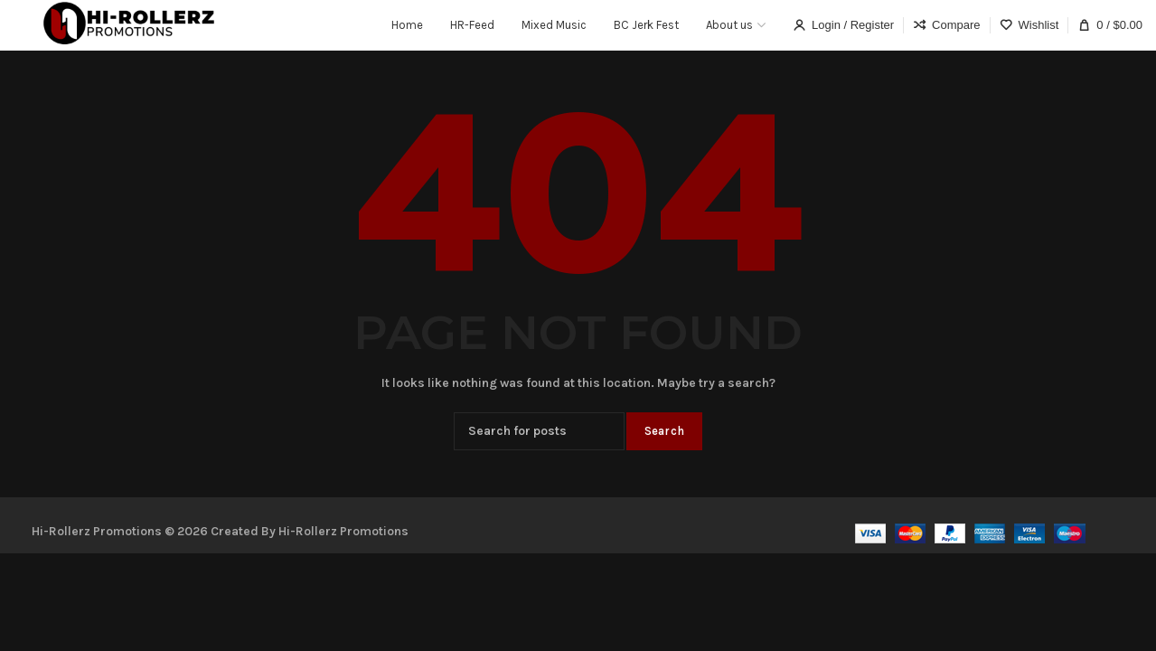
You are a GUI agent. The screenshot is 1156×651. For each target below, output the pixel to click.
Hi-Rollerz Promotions (343, 531)
